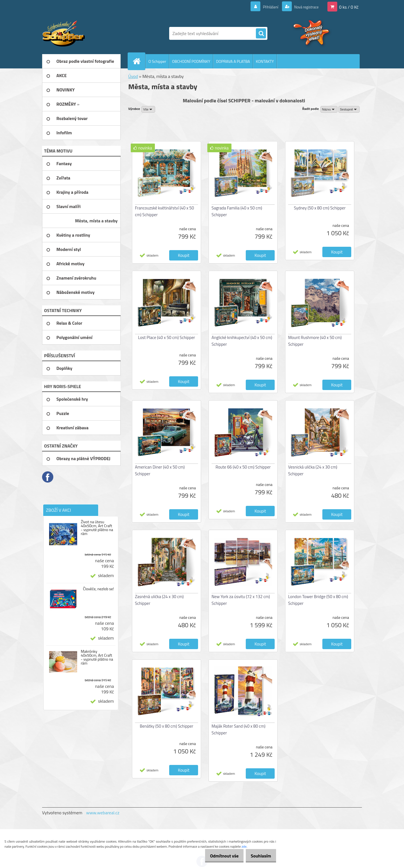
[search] (261, 33)
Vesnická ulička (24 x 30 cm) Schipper (312, 470)
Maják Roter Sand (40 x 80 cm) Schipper (238, 729)
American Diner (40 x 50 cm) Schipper (160, 470)
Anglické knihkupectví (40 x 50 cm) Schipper (242, 340)
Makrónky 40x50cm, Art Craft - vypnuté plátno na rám (97, 657)
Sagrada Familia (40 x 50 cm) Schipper (237, 211)
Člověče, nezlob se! (98, 589)
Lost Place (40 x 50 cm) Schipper (166, 337)
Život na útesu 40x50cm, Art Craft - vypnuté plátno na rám (97, 528)
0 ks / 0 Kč (349, 6)
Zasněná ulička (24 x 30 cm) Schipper (159, 600)
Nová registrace (303, 6)
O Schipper (157, 61)
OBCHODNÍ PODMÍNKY (191, 61)
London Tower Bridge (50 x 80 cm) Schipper (318, 600)
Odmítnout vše (218, 855)
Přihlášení (264, 6)
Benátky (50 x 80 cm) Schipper (166, 726)
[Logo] (80, 33)
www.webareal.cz (103, 812)
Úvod (133, 76)
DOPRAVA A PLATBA (233, 61)
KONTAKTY (265, 61)
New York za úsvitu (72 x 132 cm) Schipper (241, 600)
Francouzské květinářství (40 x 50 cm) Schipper (164, 211)
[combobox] (329, 109)
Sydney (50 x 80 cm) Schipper (319, 208)
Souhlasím (259, 855)
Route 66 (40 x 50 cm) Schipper (242, 467)
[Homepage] (138, 61)
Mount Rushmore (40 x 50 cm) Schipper (315, 340)
